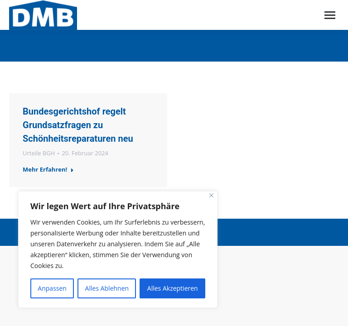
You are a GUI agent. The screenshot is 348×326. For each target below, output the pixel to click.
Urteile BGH (39, 153)
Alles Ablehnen (107, 288)
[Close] (211, 195)
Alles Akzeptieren (172, 288)
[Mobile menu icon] (330, 15)
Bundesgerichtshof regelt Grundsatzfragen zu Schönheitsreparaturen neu (78, 125)
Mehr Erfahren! (48, 169)
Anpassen (52, 288)
